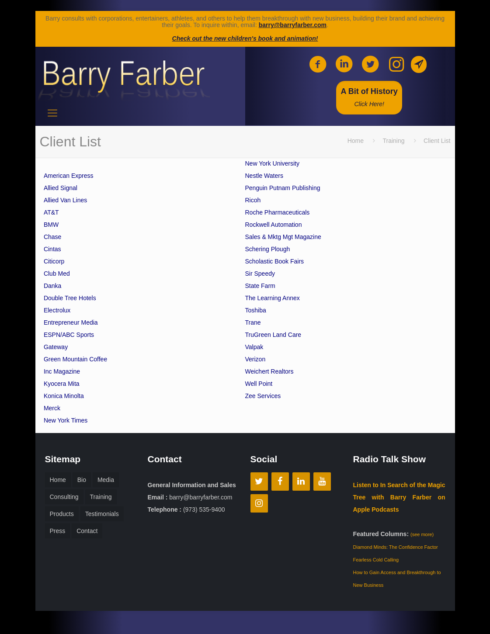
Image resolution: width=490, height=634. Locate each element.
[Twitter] (259, 481)
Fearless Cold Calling (376, 559)
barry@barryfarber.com (293, 24)
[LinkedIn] (301, 481)
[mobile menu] (52, 113)
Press (58, 530)
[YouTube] (322, 481)
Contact (86, 530)
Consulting (64, 496)
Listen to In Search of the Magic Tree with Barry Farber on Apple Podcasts (399, 497)
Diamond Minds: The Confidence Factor (395, 547)
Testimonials (102, 513)
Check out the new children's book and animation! (245, 38)
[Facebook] (280, 481)
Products (62, 513)
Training (393, 140)
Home (356, 140)
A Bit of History (369, 97)
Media (105, 479)
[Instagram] (259, 503)
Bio (81, 479)
